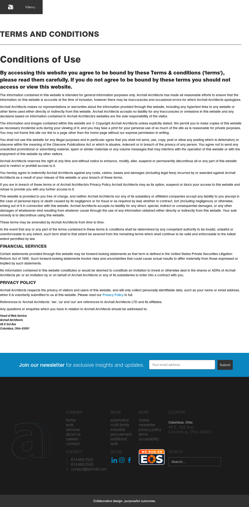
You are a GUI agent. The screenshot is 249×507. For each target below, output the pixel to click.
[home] (11, 7)
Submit (225, 365)
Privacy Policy (112, 295)
